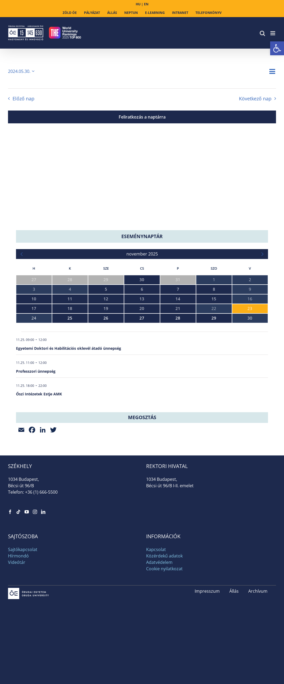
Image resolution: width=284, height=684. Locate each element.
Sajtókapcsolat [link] (22, 549)
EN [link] (146, 4)
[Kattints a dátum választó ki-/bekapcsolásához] (22, 71)
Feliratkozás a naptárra (142, 117)
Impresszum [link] (207, 591)
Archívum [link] (257, 591)
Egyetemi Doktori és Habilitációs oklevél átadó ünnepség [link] (68, 348)
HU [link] (138, 4)
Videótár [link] (16, 562)
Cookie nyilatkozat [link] (164, 569)
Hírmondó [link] (18, 556)
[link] (277, 48)
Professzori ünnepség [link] (35, 371)
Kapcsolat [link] (156, 549)
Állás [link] (234, 591)
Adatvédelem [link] (159, 562)
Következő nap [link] (255, 98)
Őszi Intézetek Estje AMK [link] (39, 393)
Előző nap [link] (23, 98)
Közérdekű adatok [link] (164, 556)
